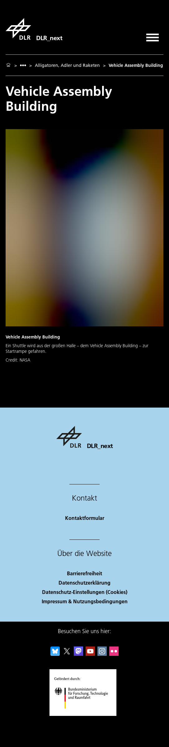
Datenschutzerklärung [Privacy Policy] (84, 582)
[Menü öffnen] (152, 35)
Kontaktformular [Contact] (84, 518)
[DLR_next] (34, 29)
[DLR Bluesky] (55, 653)
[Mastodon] (78, 653)
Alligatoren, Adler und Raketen (67, 65)
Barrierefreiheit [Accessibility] (84, 573)
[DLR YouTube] (90, 653)
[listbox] (23, 65)
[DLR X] (67, 653)
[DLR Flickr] (114, 653)
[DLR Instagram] (102, 653)
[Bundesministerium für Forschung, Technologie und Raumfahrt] (84, 713)
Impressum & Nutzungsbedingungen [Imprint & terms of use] (85, 601)
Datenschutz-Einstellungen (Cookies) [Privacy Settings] (84, 592)
